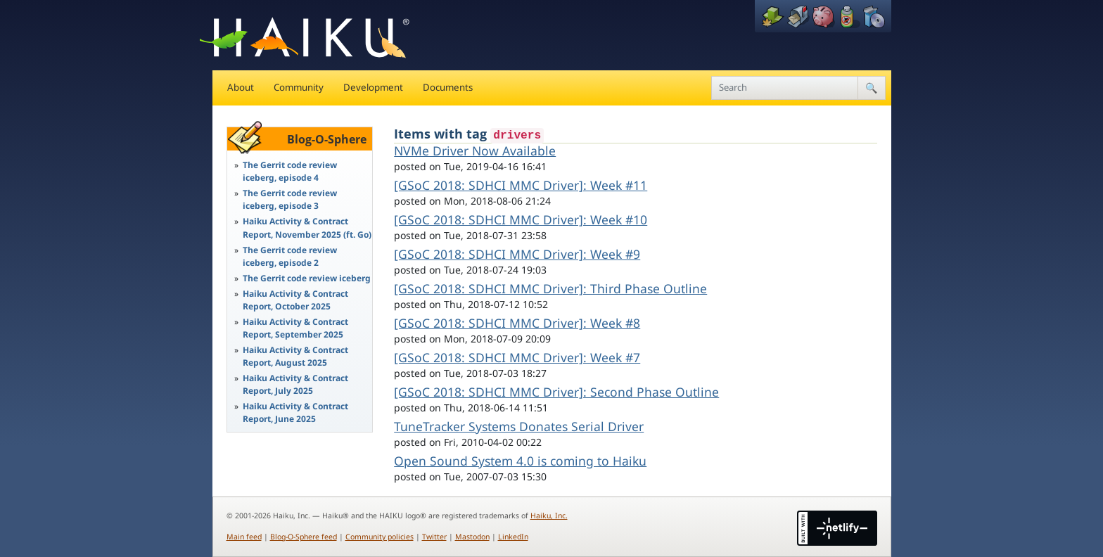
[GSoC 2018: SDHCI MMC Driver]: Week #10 (520, 219)
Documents (448, 87)
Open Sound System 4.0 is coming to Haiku (520, 460)
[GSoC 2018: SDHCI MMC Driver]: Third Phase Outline (550, 288)
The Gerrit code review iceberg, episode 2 (290, 256)
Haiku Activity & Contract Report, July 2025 (295, 384)
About (240, 87)
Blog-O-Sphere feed (303, 537)
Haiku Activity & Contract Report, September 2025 (295, 328)
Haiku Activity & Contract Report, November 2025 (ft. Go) (307, 227)
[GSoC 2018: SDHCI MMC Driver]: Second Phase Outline (556, 391)
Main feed (244, 537)
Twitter (434, 537)
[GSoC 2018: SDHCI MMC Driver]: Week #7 (517, 357)
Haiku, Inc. (549, 515)
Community (299, 87)
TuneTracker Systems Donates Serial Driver (519, 426)
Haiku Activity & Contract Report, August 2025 (295, 356)
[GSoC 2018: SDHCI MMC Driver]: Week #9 (517, 253)
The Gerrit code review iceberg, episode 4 (290, 171)
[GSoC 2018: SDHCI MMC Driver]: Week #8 (517, 322)
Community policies (379, 537)
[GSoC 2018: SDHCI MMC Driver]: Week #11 (520, 185)
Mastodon (472, 537)
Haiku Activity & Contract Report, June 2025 (295, 412)
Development (373, 87)
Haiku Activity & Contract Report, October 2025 (295, 300)
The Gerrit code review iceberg (307, 278)
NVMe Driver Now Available (475, 150)
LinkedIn (513, 537)
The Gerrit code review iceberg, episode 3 (290, 199)
